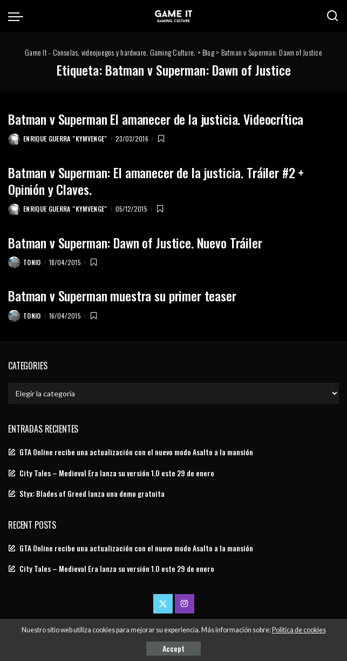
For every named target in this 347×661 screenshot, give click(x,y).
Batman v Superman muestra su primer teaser (122, 295)
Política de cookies (299, 630)
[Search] (332, 16)
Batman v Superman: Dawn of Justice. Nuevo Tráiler (135, 242)
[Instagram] (184, 603)
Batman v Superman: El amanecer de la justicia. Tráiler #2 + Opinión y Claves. (156, 181)
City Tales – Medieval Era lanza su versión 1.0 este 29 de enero (116, 473)
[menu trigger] (18, 16)
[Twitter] (163, 603)
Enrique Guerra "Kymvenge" (65, 138)
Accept (173, 648)
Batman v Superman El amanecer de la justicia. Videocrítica (155, 119)
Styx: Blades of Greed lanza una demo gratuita (92, 493)
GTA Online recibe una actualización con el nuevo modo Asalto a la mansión (136, 452)
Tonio (32, 262)
